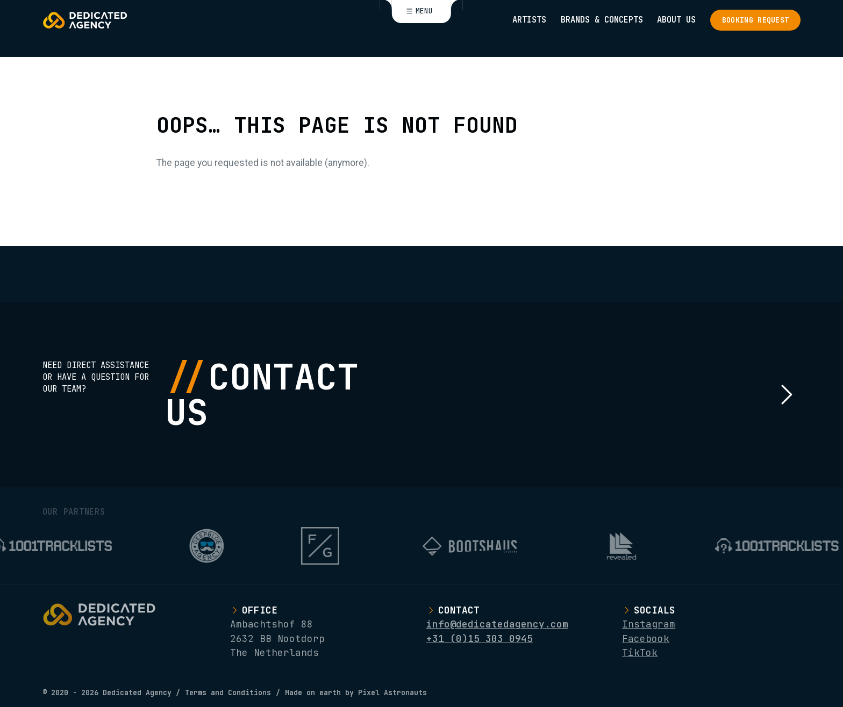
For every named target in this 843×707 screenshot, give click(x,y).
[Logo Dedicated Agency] (84, 20)
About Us (676, 19)
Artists (529, 19)
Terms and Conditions (228, 692)
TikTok (640, 652)
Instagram (648, 624)
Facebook (645, 638)
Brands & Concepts (602, 19)
